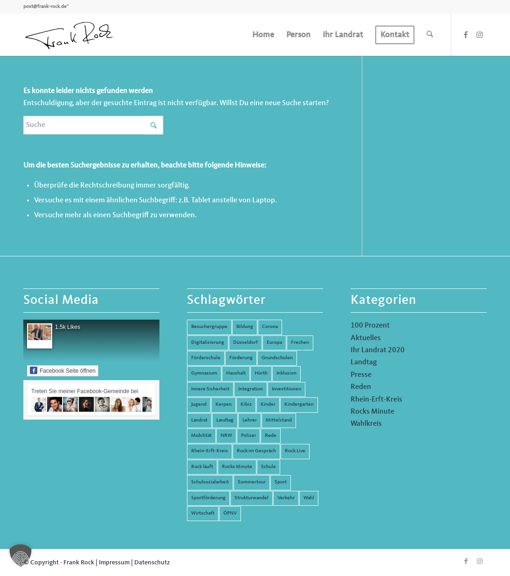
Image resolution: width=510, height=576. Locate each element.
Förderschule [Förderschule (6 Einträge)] (206, 358)
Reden (361, 387)
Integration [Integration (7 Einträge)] (250, 389)
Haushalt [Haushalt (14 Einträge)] (236, 373)
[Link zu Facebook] (466, 34)
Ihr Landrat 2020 (378, 350)
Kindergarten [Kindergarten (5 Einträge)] (299, 404)
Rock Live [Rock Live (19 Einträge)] (295, 451)
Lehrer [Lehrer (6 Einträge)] (249, 420)
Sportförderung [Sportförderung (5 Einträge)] (208, 498)
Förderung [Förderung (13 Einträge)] (241, 358)
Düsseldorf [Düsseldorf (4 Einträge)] (245, 342)
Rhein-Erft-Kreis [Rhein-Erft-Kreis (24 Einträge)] (209, 451)
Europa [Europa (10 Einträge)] (274, 342)
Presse (361, 375)
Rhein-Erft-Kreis (376, 399)
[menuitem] (263, 35)
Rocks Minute (372, 411)
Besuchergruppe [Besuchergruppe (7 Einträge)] (209, 326)
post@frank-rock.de (45, 6)
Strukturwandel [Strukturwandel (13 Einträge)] (251, 498)
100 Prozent (370, 325)
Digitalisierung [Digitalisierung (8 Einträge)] (207, 342)
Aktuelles (366, 338)
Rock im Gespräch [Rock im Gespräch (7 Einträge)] (256, 451)
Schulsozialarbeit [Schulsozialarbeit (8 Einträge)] (210, 482)
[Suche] (429, 35)
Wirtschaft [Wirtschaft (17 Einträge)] (202, 513)
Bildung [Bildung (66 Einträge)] (244, 326)
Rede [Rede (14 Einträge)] (270, 435)
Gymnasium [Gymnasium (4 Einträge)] (204, 373)
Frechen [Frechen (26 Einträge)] (300, 342)
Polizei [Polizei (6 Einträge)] (248, 435)
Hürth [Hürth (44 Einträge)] (261, 373)
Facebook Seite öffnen (63, 370)
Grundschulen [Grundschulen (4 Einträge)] (277, 358)
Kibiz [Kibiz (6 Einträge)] (246, 404)
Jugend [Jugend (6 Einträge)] (199, 404)
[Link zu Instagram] (480, 34)
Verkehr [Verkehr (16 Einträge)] (286, 498)
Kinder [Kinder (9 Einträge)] (268, 404)
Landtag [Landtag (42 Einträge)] (225, 420)
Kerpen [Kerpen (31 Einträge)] (223, 404)
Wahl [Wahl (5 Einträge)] (308, 498)
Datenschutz (152, 562)
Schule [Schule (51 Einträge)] (268, 466)
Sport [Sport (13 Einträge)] (281, 482)
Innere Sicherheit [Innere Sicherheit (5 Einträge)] (210, 389)
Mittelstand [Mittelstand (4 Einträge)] (279, 420)
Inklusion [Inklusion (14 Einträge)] (286, 373)
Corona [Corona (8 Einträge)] (270, 326)
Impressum (114, 562)
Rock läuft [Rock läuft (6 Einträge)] (202, 466)
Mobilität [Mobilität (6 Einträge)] (201, 435)
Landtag (364, 362)
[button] (20, 555)
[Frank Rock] (69, 35)
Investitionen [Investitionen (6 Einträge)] (286, 389)
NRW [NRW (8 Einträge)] (226, 435)
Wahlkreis (366, 424)
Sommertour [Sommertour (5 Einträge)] (252, 482)
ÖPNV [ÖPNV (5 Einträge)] (230, 513)
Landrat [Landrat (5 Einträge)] (199, 420)
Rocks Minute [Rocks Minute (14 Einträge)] (237, 466)
